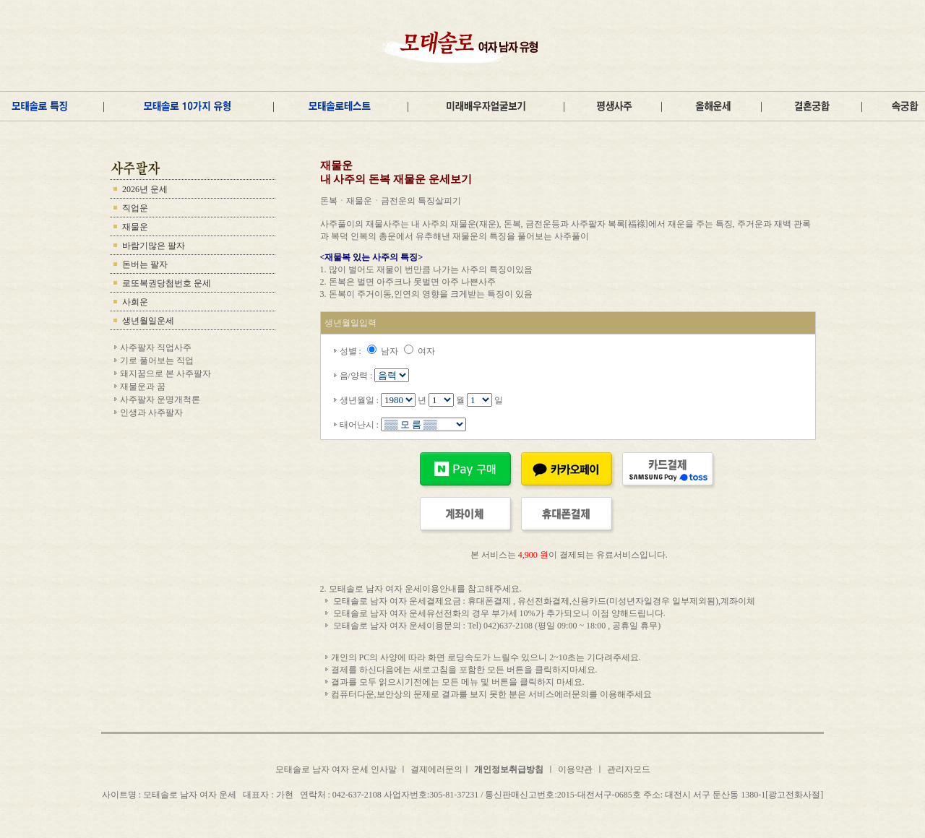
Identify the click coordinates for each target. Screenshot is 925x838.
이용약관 (575, 769)
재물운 (135, 227)
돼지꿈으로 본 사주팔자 (165, 373)
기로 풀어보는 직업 (157, 360)
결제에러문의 (436, 769)
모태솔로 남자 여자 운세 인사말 (337, 769)
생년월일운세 (148, 321)
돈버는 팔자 (145, 264)
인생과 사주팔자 (151, 412)
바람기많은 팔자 (153, 246)
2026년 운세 (145, 189)
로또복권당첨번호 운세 (166, 283)
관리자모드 (628, 769)
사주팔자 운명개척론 (160, 399)
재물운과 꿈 (142, 386)
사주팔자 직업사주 (156, 347)
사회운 (135, 302)
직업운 (135, 208)
